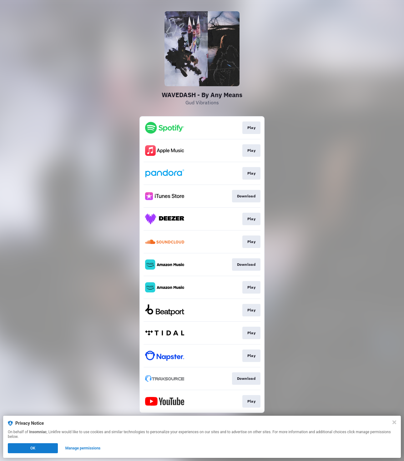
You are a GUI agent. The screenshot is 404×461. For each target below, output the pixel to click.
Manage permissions (83, 448)
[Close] (394, 422)
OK (32, 448)
